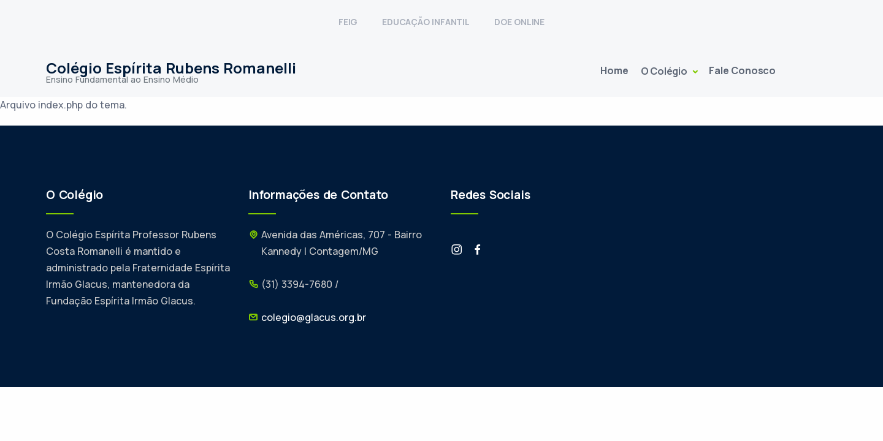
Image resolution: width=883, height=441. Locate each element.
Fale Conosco (742, 70)
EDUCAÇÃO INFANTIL (426, 22)
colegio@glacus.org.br (313, 317)
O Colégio (665, 71)
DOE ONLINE (519, 22)
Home (614, 70)
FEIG (347, 22)
